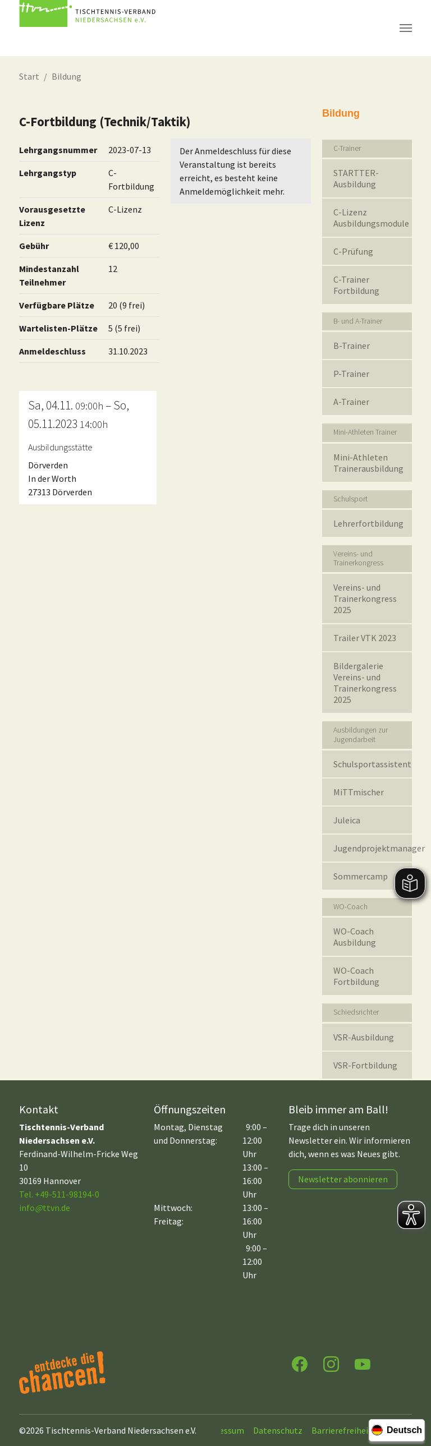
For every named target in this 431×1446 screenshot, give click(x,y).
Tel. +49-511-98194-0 (59, 1194)
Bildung (66, 76)
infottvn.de (44, 1207)
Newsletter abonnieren (343, 1179)
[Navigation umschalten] (406, 28)
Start (29, 76)
